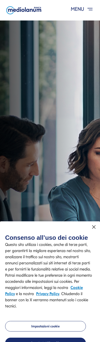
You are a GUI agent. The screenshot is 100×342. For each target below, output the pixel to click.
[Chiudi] (93, 228)
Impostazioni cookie (45, 328)
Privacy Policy (47, 295)
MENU (83, 9)
